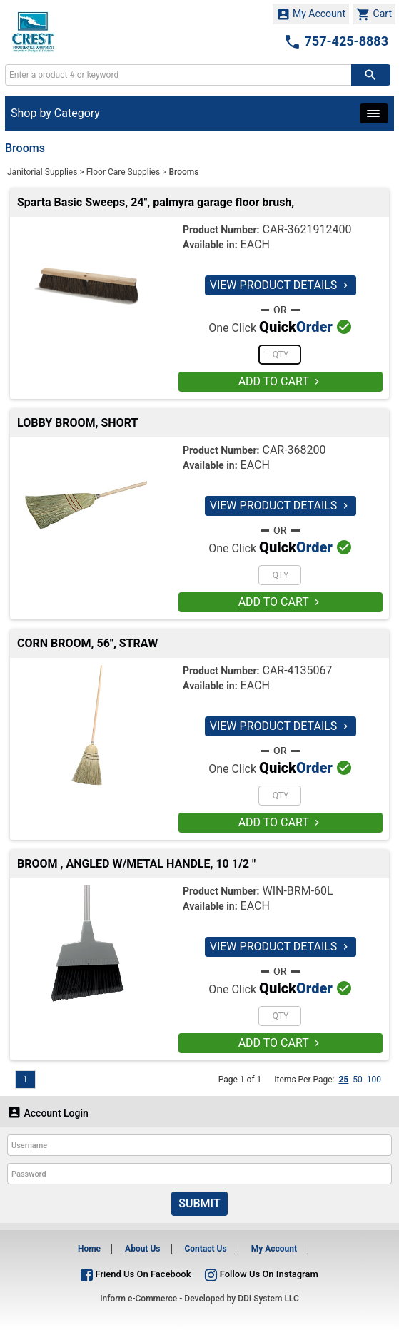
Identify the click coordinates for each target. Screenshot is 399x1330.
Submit (199, 1203)
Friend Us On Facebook (136, 1274)
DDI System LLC (268, 1299)
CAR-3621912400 (306, 229)
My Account (311, 14)
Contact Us (205, 1249)
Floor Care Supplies (123, 172)
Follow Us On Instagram (261, 1274)
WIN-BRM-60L (297, 891)
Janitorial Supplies (42, 172)
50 (358, 1080)
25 (343, 1080)
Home (89, 1249)
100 (374, 1080)
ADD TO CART (280, 381)
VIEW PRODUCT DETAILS (281, 285)
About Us (142, 1249)
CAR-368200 (293, 450)
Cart (374, 14)
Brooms (183, 172)
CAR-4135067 (297, 670)
